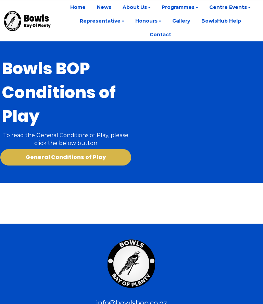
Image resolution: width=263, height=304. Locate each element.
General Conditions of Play (66, 157)
